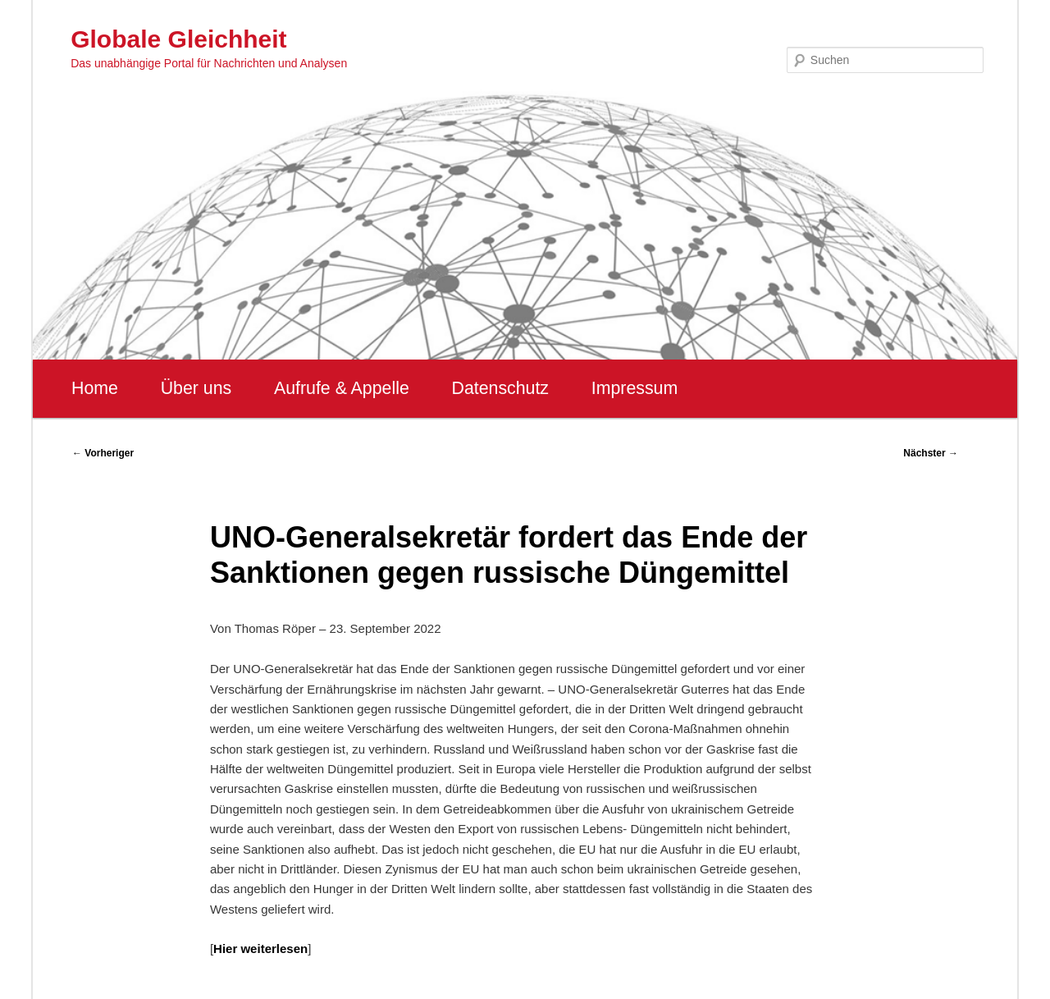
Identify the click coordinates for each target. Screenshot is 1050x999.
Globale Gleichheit (178, 39)
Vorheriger (103, 453)
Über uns (196, 388)
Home (94, 388)
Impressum (634, 388)
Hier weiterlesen (260, 948)
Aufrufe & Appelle (341, 388)
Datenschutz (500, 388)
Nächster (930, 453)
